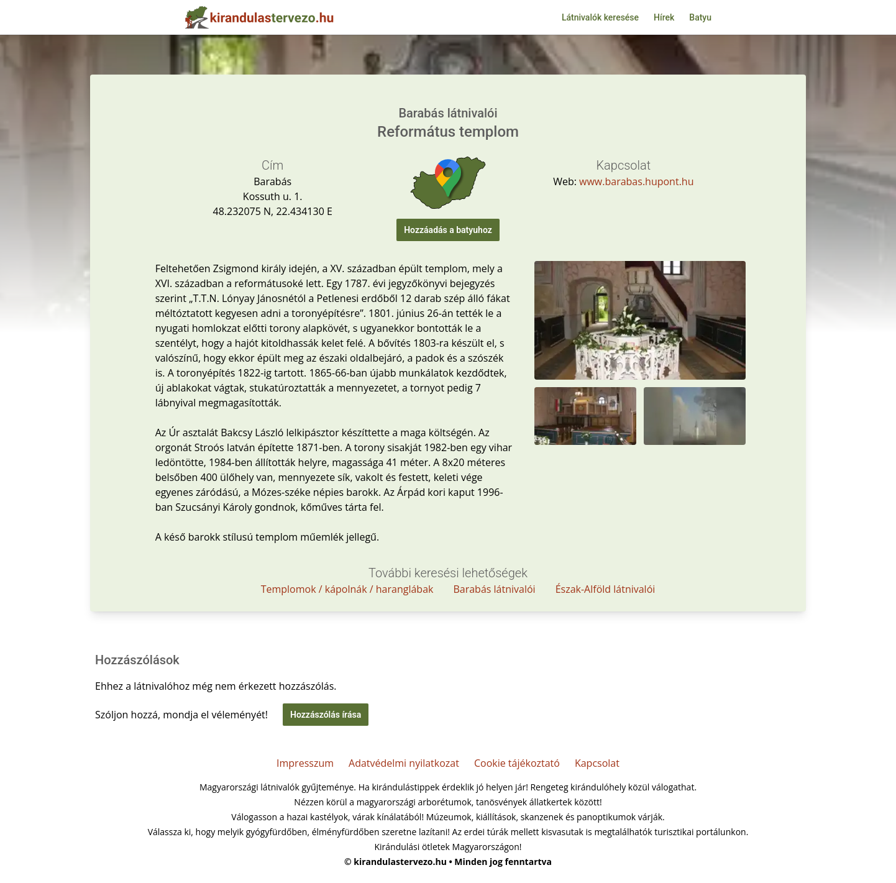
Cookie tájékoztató (517, 763)
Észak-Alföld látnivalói (605, 589)
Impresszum (305, 763)
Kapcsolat (597, 763)
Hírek (664, 17)
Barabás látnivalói (494, 589)
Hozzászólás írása (325, 715)
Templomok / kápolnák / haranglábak (347, 589)
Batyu (700, 17)
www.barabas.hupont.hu (636, 181)
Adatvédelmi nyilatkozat (404, 763)
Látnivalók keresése (600, 17)
